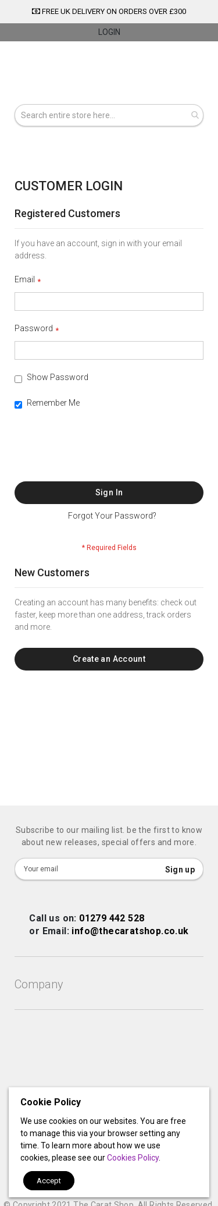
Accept (49, 1180)
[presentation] (103, 453)
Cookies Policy (133, 1157)
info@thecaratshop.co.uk (130, 931)
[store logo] (109, 74)
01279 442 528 (111, 918)
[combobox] (109, 115)
